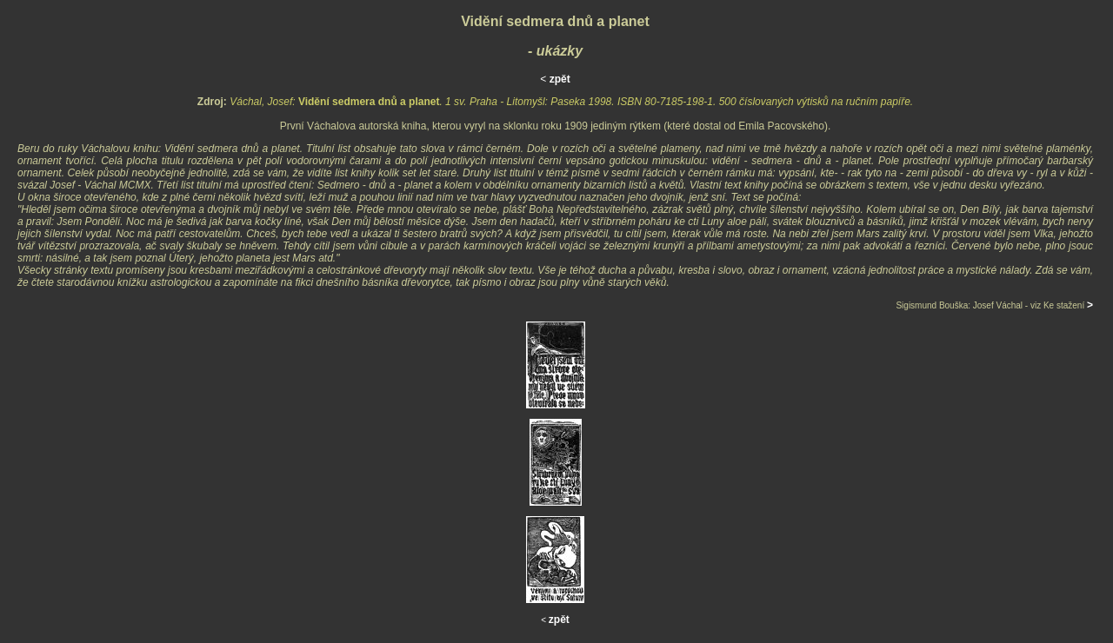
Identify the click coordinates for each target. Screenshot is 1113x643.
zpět (560, 79)
